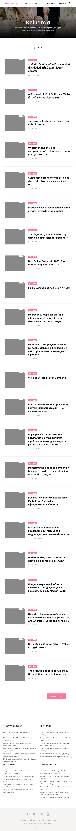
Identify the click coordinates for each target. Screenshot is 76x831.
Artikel (28, 3)
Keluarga (32, 60)
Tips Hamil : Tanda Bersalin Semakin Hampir (54, 797)
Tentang (23, 820)
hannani (34, 292)
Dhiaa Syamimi (36, 75)
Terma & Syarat (51, 820)
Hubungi (62, 3)
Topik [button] (37, 3)
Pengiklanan (50, 3)
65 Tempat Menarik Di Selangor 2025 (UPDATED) (56, 757)
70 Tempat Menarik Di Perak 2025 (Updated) (54, 754)
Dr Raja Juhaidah (37, 538)
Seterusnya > (56, 696)
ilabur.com (41, 827)
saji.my (33, 827)
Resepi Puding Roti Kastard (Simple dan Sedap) (19, 776)
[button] (70, 3)
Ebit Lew (34, 128)
